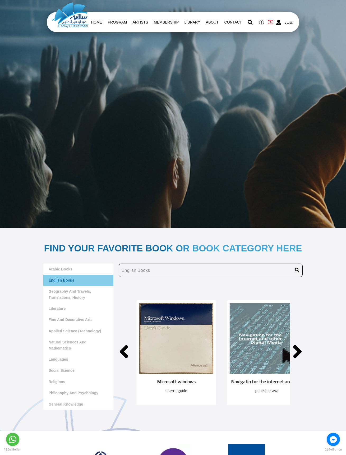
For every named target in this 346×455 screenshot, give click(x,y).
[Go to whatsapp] (12, 439)
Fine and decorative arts (71, 320)
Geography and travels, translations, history (70, 294)
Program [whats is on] (117, 22)
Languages (58, 359)
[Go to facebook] (333, 439)
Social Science (62, 370)
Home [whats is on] (96, 22)
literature (57, 308)
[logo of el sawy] (70, 6)
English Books (61, 280)
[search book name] (211, 270)
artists (140, 22)
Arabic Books (60, 269)
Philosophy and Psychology (74, 393)
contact (233, 22)
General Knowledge (66, 404)
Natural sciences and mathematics (67, 345)
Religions (57, 382)
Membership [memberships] (166, 22)
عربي (289, 22)
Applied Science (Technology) (75, 331)
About (212, 22)
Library (192, 22)
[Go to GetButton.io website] (333, 449)
